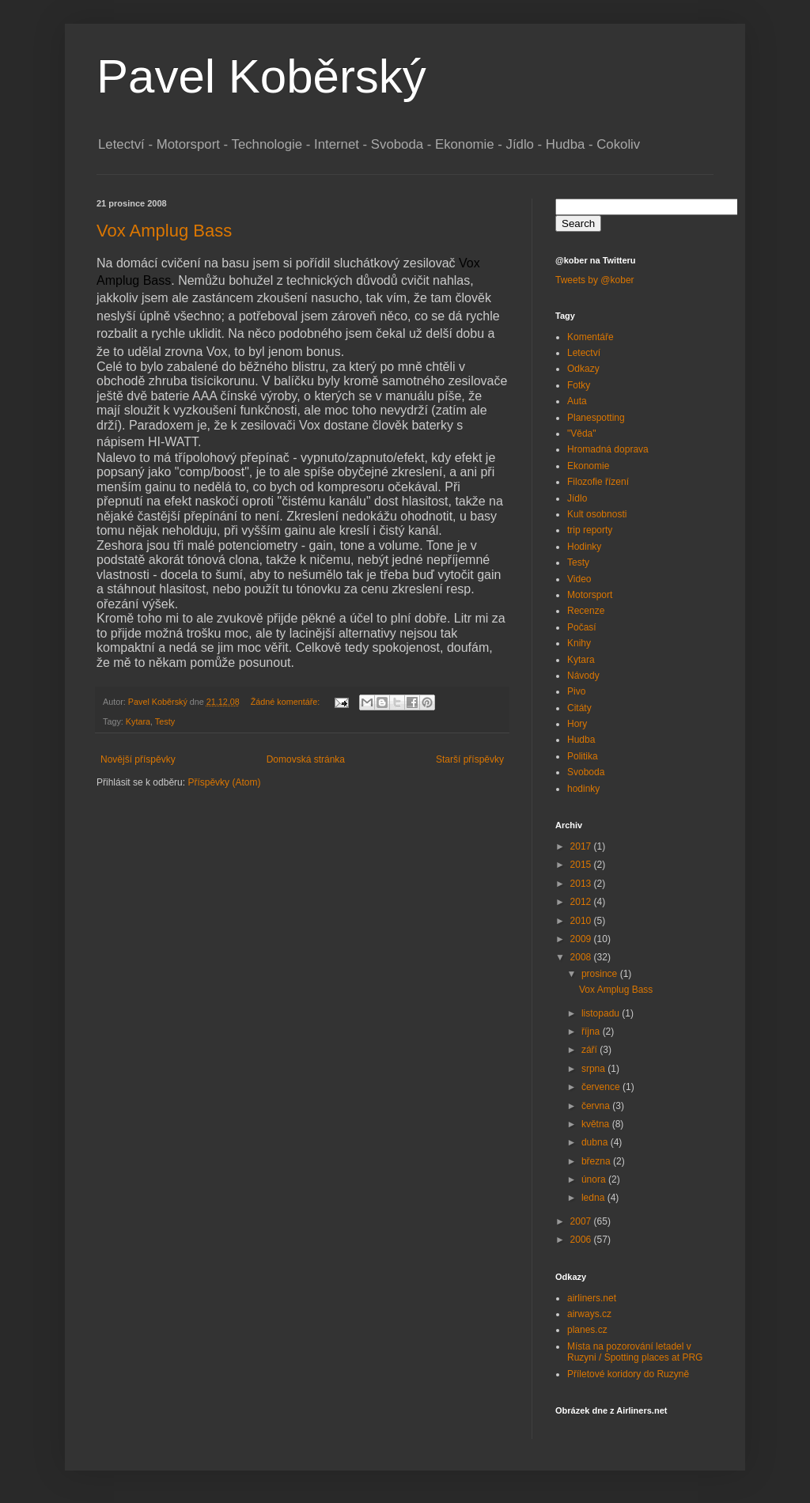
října (592, 1031)
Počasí (581, 627)
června (596, 1105)
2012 (582, 901)
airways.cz (589, 1313)
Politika (582, 756)
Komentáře (590, 337)
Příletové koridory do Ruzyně (628, 1374)
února (594, 1179)
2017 (582, 846)
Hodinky (584, 546)
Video (579, 579)
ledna (594, 1197)
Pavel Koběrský (261, 76)
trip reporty (589, 530)
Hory (577, 723)
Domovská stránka (306, 759)
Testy (165, 721)
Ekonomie (588, 465)
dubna (596, 1142)
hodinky (583, 788)
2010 (582, 920)
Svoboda (585, 772)
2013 (582, 883)
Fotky (578, 385)
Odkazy (583, 368)
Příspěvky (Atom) (223, 782)
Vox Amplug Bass (164, 230)
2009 (582, 939)
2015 (582, 864)
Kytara (138, 721)
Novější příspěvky (138, 759)
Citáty (579, 708)
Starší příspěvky (470, 759)
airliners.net (591, 1298)
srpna (594, 1068)
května (596, 1124)
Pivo (576, 691)
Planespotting (596, 417)
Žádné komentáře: (287, 701)
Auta (577, 401)
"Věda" (581, 433)
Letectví (583, 352)
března (597, 1161)
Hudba (581, 739)
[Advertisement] (282, 837)
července (602, 1086)
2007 (582, 1221)
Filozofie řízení (598, 481)
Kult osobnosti (596, 514)
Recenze (585, 610)
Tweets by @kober (594, 280)
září (590, 1049)
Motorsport (589, 594)
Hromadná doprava (608, 449)
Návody (583, 675)
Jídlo (577, 498)
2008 (582, 957)
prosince (600, 973)
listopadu (601, 1013)
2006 (582, 1239)
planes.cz (587, 1329)
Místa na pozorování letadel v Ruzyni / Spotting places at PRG (634, 1352)
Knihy (579, 643)
